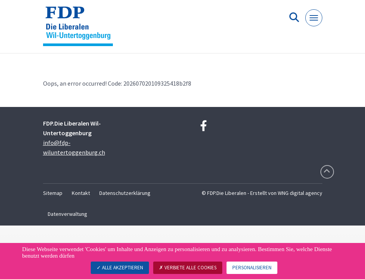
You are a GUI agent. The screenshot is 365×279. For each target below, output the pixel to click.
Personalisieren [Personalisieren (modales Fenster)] (252, 267)
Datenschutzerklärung (124, 192)
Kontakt (81, 192)
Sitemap (52, 192)
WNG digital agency (300, 192)
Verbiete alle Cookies (187, 267)
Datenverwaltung (67, 213)
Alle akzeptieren (120, 267)
